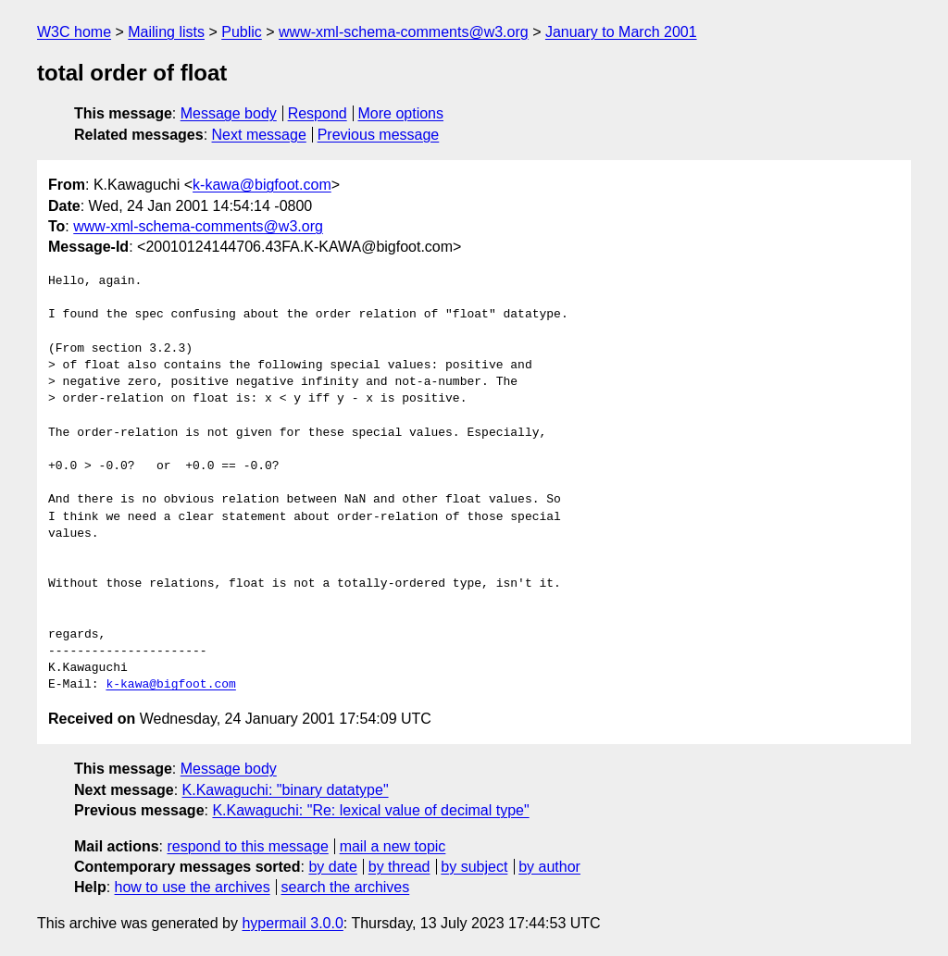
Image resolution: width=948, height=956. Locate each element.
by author (549, 867)
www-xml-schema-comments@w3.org (404, 32)
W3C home (74, 32)
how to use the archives (192, 887)
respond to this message (247, 846)
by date (332, 867)
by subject (474, 867)
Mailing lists (166, 32)
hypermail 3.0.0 (292, 923)
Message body (229, 113)
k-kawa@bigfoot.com (262, 184)
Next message (259, 135)
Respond (317, 113)
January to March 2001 (621, 32)
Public (241, 32)
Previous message (379, 135)
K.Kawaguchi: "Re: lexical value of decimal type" (370, 810)
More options (401, 113)
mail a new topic (393, 846)
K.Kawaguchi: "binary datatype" (285, 790)
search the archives (345, 887)
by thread (399, 867)
